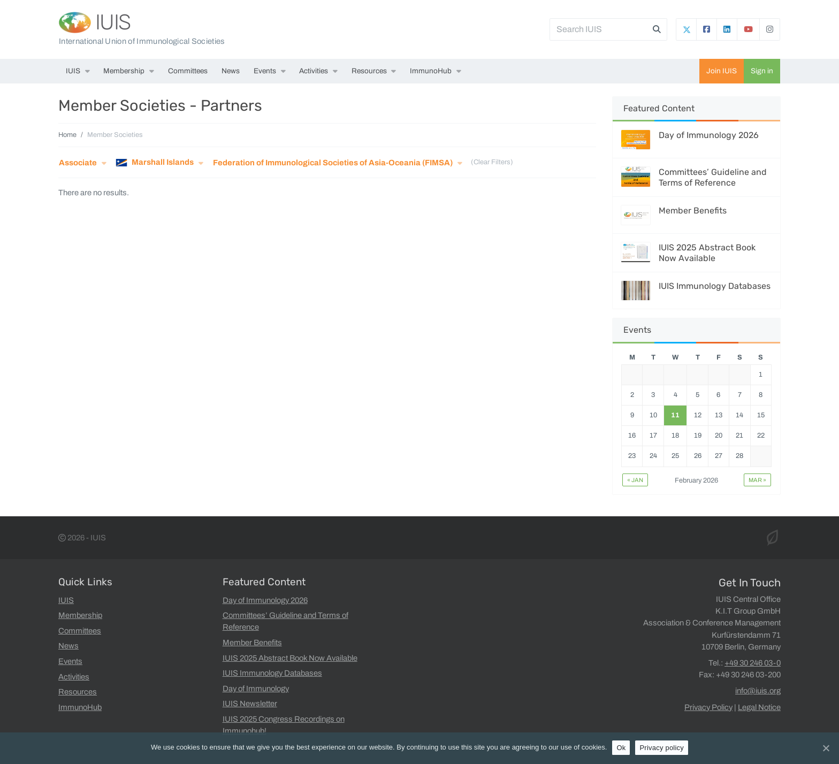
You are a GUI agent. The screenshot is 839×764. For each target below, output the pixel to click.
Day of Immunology (256, 688)
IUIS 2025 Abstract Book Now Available (707, 252)
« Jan (635, 480)
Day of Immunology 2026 (709, 135)
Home (67, 135)
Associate (78, 162)
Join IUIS (721, 71)
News (231, 71)
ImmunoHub (431, 71)
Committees (188, 71)
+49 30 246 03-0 (752, 663)
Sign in (762, 71)
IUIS (113, 22)
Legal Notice (759, 707)
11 (675, 415)
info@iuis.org (758, 690)
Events (265, 71)
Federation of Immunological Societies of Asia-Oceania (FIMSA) (333, 162)
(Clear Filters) (492, 162)
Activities (313, 71)
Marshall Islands (155, 163)
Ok (621, 748)
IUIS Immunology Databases (715, 286)
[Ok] (825, 748)
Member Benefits (693, 210)
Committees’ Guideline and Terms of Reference (713, 177)
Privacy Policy (708, 707)
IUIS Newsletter (250, 703)
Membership (123, 71)
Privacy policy (661, 748)
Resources (369, 71)
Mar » (757, 480)
